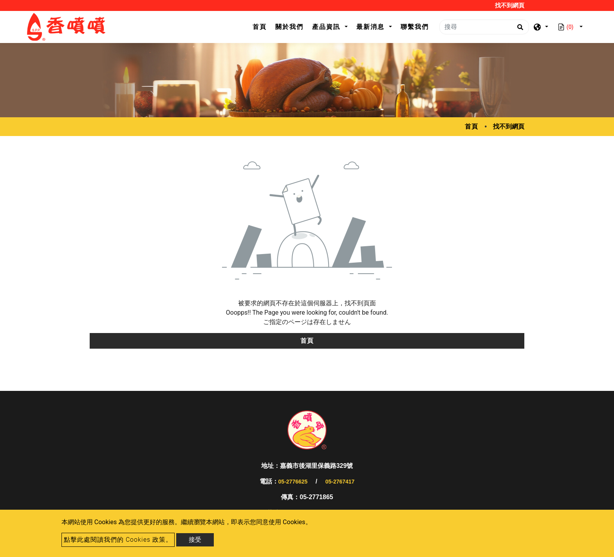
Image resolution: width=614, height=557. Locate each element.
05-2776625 (293, 481)
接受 (195, 539)
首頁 (262, 26)
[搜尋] (484, 27)
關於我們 (289, 26)
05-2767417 (340, 481)
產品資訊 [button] (327, 26)
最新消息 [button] (371, 26)
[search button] (519, 30)
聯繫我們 (415, 26)
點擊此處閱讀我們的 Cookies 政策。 (118, 539)
